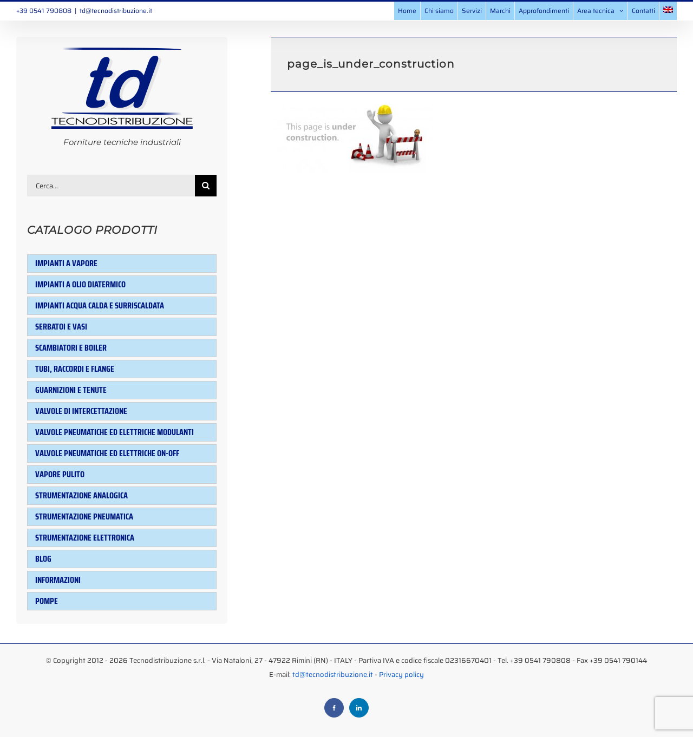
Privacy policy (401, 674)
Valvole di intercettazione (81, 411)
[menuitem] (668, 11)
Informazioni (58, 580)
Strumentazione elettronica (84, 537)
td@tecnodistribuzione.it (116, 10)
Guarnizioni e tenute (71, 390)
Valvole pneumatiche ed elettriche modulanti (114, 432)
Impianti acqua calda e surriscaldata (99, 305)
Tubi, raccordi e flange (74, 369)
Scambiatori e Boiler (71, 347)
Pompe (46, 601)
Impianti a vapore (66, 263)
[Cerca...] (111, 185)
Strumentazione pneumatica (84, 516)
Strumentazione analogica (81, 495)
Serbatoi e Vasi (61, 326)
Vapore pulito (59, 474)
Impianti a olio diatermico (80, 284)
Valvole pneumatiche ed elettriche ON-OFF (107, 453)
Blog (43, 558)
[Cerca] (206, 185)
